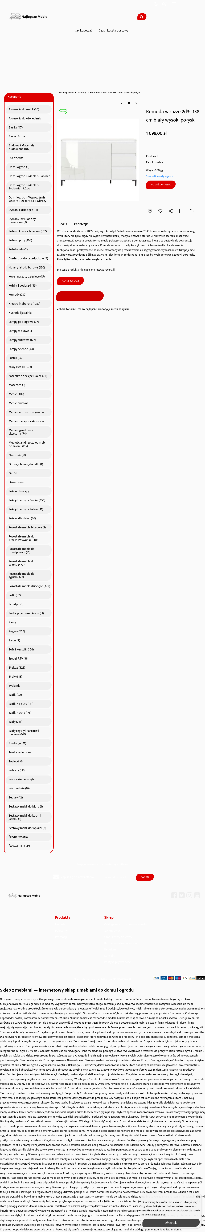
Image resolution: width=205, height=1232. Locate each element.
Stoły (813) (15, 676)
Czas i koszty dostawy (113, 30)
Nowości (60, 924)
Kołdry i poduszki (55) (22, 285)
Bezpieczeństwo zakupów (120, 943)
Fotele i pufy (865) (20, 240)
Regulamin (111, 949)
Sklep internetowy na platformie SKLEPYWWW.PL (102, 979)
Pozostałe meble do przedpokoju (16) (22, 550)
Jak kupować (83, 30)
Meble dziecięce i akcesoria (26, 421)
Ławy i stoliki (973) (20, 366)
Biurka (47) (16, 127)
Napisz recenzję (70, 281)
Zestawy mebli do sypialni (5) (27, 827)
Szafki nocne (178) (20, 712)
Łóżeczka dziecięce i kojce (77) (28, 375)
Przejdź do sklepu (161, 185)
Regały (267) (17, 631)
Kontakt (109, 955)
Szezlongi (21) (17, 743)
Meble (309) (16, 394)
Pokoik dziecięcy (19, 491)
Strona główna (66, 93)
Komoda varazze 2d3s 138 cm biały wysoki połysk (115, 93)
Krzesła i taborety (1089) (24, 303)
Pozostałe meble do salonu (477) (22, 562)
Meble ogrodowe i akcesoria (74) (21, 431)
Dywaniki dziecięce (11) (23, 209)
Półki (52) (15, 595)
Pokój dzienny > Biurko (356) (27, 500)
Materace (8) (17, 385)
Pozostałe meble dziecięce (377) (29, 586)
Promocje (61, 936)
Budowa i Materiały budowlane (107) (21, 146)
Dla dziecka (16, 157)
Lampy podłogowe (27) (24, 321)
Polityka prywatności (117, 962)
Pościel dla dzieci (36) (22, 518)
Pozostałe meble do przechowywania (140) (23, 537)
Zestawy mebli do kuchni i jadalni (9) (25, 817)
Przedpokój (16, 604)
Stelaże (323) (17, 667)
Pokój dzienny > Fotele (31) (26, 509)
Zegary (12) (16, 797)
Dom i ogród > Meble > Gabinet (29, 176)
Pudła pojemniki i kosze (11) (26, 613)
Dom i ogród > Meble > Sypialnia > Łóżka (24, 186)
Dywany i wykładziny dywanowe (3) (22, 220)
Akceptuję (171, 1222)
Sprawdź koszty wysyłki (160, 176)
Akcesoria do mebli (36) (24, 109)
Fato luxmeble (154, 162)
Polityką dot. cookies (164, 1206)
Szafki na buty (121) (21, 703)
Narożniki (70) (17, 455)
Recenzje (81, 224)
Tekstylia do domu (20, 752)
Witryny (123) (17, 770)
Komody (82, 93)
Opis (63, 224)
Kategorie (14, 97)
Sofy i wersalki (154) (21, 649)
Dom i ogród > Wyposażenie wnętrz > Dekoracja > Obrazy (27, 198)
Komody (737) (17, 294)
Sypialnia (14, 685)
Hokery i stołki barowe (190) (27, 267)
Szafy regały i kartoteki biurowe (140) (24, 732)
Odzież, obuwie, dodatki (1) (26, 464)
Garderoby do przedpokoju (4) (28, 258)
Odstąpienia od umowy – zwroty (125, 924)
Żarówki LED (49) (19, 846)
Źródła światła (18, 837)
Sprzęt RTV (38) (18, 658)
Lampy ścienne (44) (21, 348)
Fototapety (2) (18, 249)
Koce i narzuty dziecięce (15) (27, 276)
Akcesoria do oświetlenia (25, 118)
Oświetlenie (16, 482)
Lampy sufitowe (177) (22, 339)
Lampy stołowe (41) (21, 330)
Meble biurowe (18, 403)
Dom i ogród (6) (19, 167)
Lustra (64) (15, 358)
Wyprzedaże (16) (19, 788)
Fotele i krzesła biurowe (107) (28, 231)
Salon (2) (14, 640)
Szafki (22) (15, 694)
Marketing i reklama (116, 864)
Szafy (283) (15, 721)
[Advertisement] (102, 61)
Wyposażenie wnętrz (22, 779)
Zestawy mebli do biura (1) (26, 806)
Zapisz (145, 877)
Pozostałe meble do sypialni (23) (22, 575)
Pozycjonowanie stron (90, 864)
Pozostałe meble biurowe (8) (27, 527)
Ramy (12, 622)
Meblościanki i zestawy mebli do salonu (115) (27, 444)
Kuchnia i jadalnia (20, 312)
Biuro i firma (17, 136)
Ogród (13, 473)
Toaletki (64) (16, 761)
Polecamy (61, 930)
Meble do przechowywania (26, 412)
